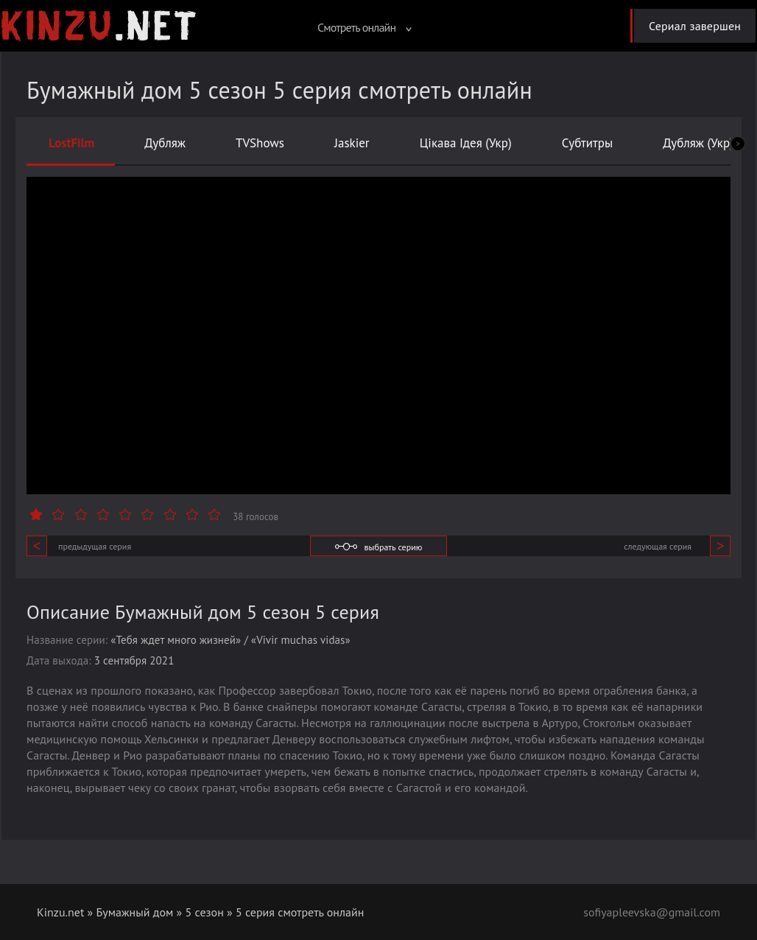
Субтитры (587, 143)
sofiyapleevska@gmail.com (651, 912)
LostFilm (71, 143)
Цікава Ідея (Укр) (466, 143)
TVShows (260, 143)
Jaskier (352, 143)
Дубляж (165, 143)
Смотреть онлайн (364, 27)
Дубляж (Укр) (698, 143)
